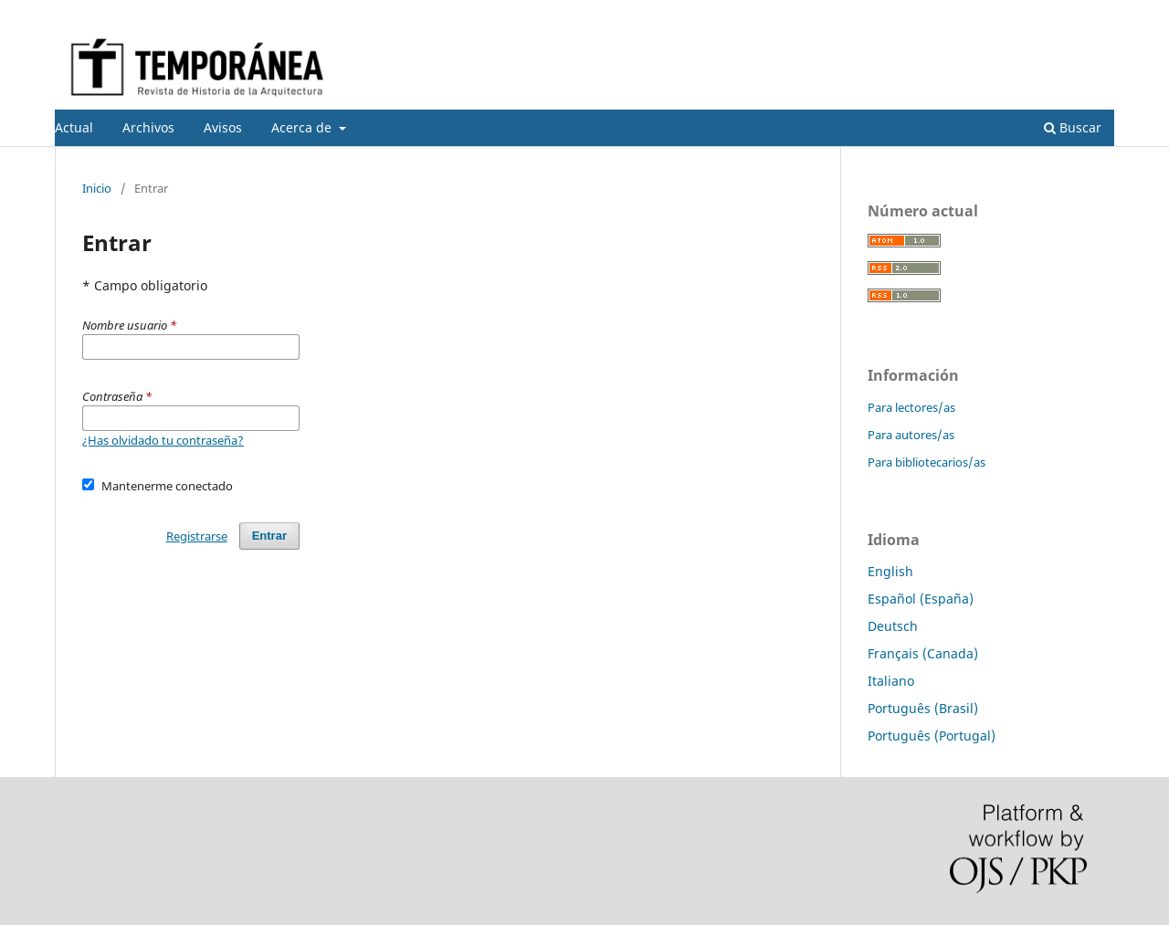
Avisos (223, 127)
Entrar (1097, 13)
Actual (74, 127)
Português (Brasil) (923, 708)
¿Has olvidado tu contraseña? (163, 440)
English (890, 571)
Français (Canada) (923, 653)
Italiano (891, 680)
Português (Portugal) (931, 735)
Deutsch (893, 626)
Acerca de (303, 127)
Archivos (148, 127)
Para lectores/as (911, 407)
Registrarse (1028, 13)
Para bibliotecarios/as (926, 462)
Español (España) (921, 598)
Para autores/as (911, 434)
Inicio (96, 188)
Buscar (1072, 127)
